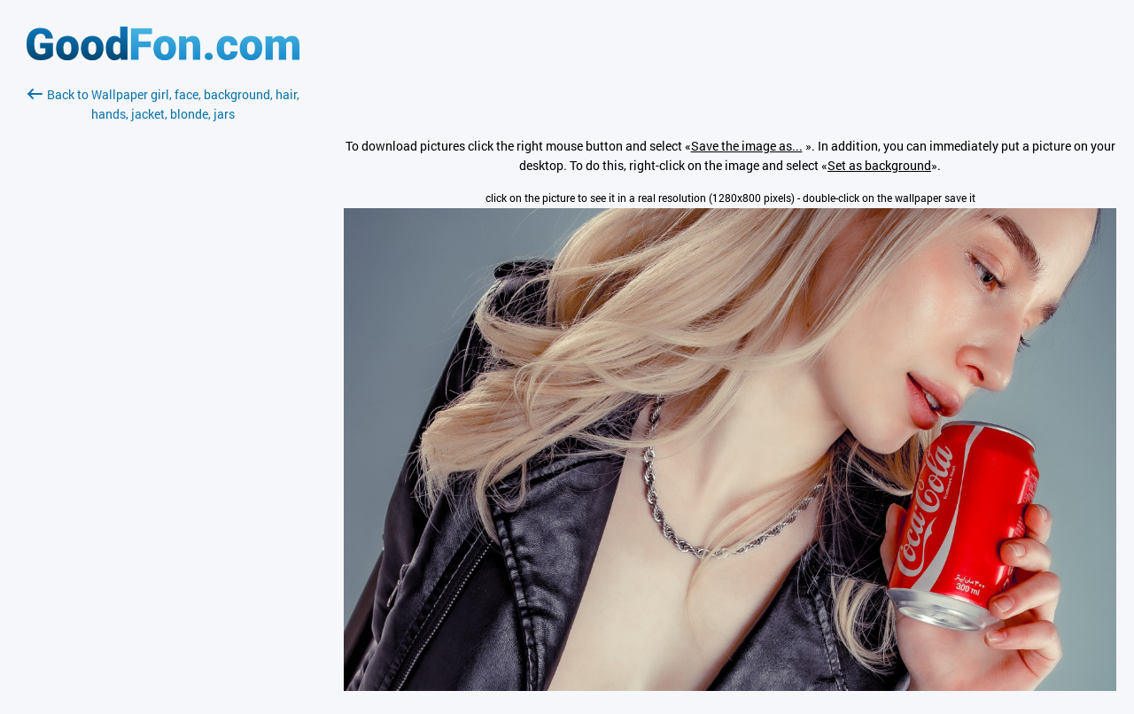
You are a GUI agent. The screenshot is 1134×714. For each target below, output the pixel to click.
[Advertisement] (163, 334)
